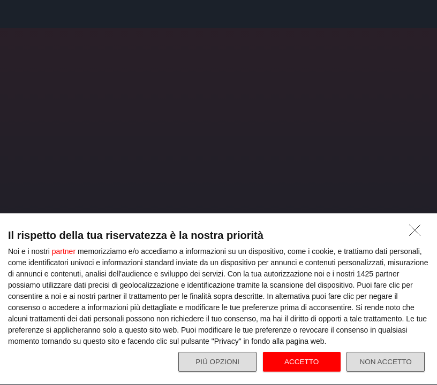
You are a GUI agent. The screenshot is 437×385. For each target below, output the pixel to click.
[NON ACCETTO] (417, 229)
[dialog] (218, 298)
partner (64, 248)
